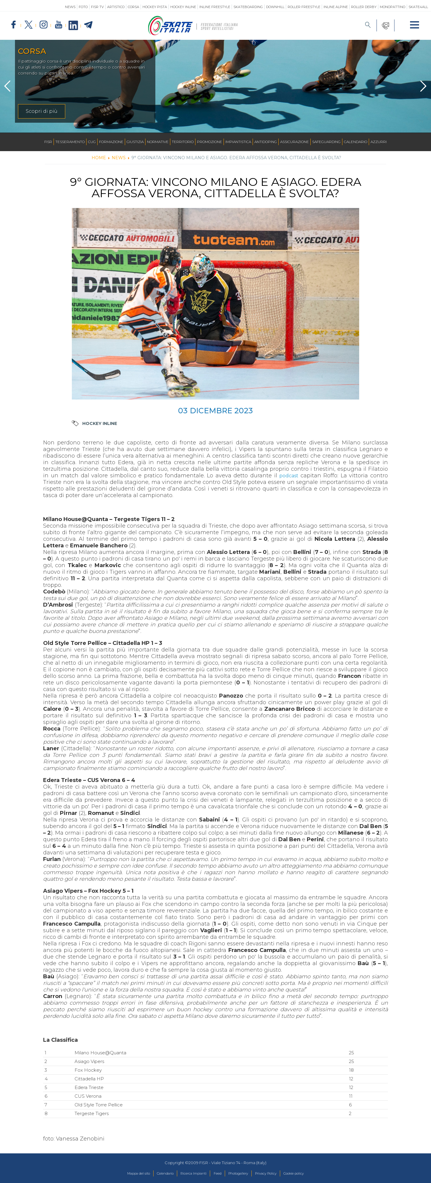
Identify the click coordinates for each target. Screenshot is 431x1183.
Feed (217, 1173)
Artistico (116, 7)
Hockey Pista (154, 7)
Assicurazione (294, 141)
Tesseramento (70, 141)
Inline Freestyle (214, 7)
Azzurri (379, 141)
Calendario (355, 141)
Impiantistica (238, 141)
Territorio (183, 141)
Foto (83, 7)
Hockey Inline (183, 7)
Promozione (209, 141)
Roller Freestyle (304, 7)
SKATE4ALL (418, 7)
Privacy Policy (274, 1173)
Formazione (111, 141)
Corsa (133, 7)
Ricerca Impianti (189, 1173)
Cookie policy (308, 1173)
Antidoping (265, 141)
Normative (158, 141)
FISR (48, 141)
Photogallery (241, 1173)
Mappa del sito (124, 1173)
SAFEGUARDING (326, 141)
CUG (92, 141)
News (70, 7)
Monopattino (392, 7)
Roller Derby (364, 7)
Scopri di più (41, 111)
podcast (289, 475)
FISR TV (97, 7)
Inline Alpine (336, 7)
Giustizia (135, 141)
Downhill (275, 7)
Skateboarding (248, 7)
